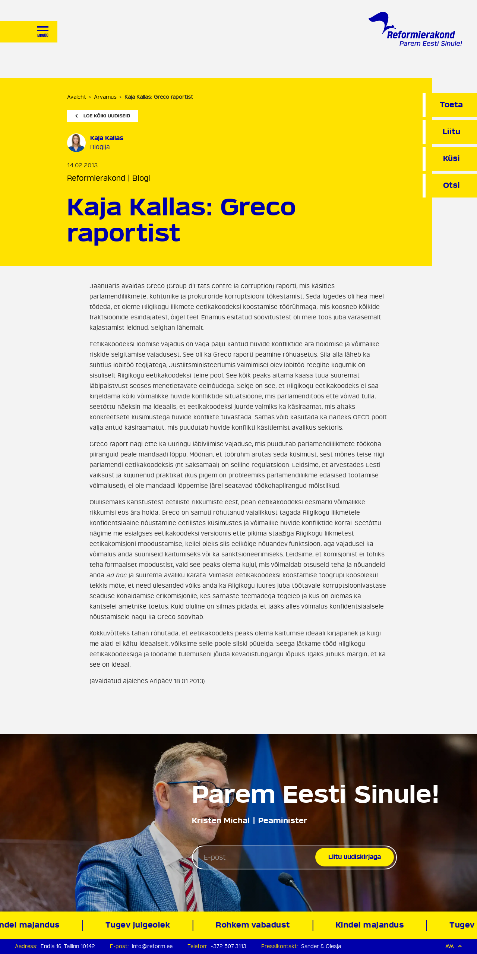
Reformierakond (96, 178)
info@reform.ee (152, 946)
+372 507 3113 (228, 946)
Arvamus (105, 97)
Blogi (141, 178)
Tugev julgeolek (138, 925)
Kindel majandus (371, 925)
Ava (453, 946)
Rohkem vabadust (254, 925)
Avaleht (76, 97)
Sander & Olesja (321, 946)
